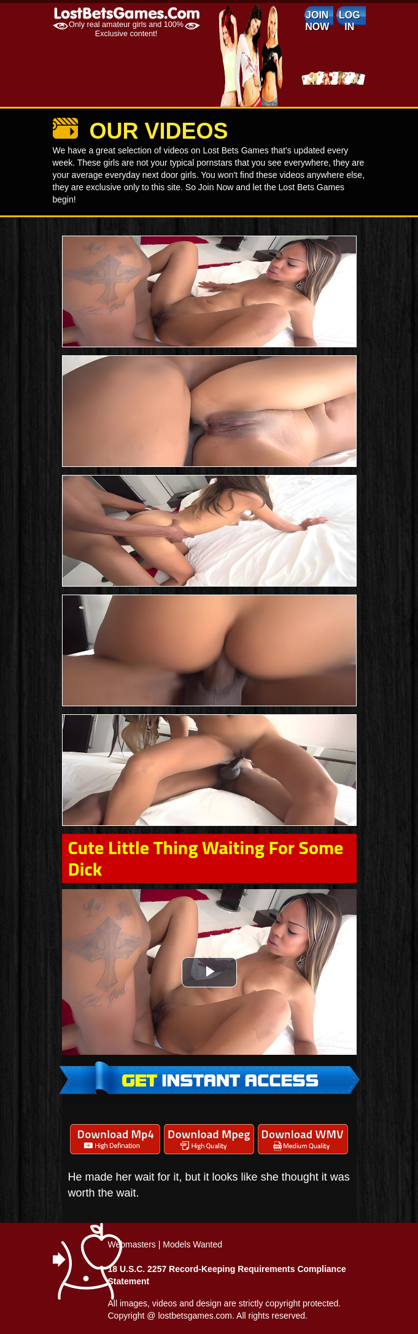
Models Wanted (192, 1244)
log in (349, 21)
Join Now (317, 21)
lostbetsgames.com (195, 1316)
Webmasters (132, 1244)
